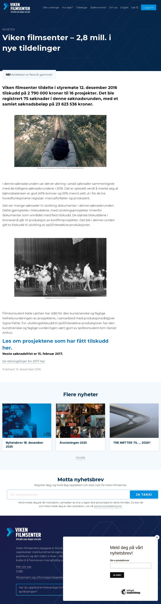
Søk (134, 7)
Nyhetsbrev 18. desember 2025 (24, 444)
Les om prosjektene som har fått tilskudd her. (55, 344)
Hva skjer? (67, 7)
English (124, 7)
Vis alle (80, 457)
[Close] (157, 537)
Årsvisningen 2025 (73, 442)
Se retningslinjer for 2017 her (23, 361)
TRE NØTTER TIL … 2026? (131, 442)
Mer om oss (23, 566)
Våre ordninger (51, 7)
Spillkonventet (98, 7)
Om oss (113, 7)
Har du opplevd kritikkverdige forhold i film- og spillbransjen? (50, 589)
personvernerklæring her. (108, 506)
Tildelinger (81, 7)
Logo (19, 570)
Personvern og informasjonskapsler (40, 577)
